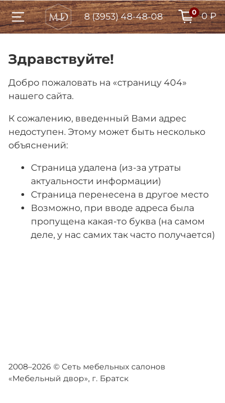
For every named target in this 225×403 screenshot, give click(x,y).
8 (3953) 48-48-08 (123, 16)
